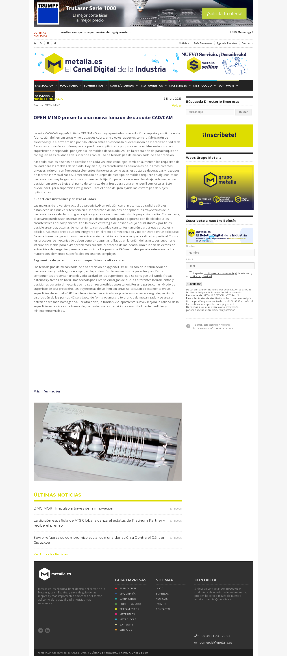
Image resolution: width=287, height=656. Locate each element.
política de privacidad (200, 276)
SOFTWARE (124, 625)
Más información (47, 391)
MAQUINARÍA (125, 594)
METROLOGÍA (125, 620)
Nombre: (190, 246)
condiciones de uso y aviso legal (220, 273)
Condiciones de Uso (134, 653)
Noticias (184, 43)
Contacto (247, 43)
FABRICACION (125, 589)
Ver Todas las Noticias (51, 554)
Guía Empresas (203, 43)
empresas (162, 593)
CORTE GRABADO (128, 604)
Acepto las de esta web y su (219, 274)
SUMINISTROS (125, 599)
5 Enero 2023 (173, 98)
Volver (177, 105)
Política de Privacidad (103, 653)
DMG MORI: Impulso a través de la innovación (73, 508)
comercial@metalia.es (213, 642)
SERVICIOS (123, 630)
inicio (159, 588)
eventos (161, 604)
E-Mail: (190, 259)
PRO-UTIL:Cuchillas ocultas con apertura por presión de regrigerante (81, 32)
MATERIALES (125, 615)
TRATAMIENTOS (127, 609)
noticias (161, 598)
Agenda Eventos (227, 43)
